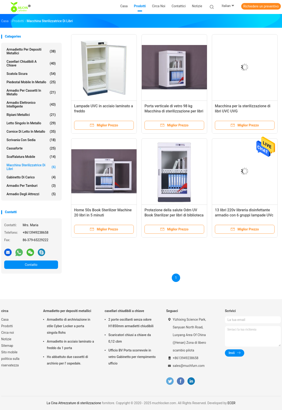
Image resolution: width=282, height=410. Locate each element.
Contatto (31, 265)
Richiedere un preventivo (261, 6)
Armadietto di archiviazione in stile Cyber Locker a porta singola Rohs (68, 326)
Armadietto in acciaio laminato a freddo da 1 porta (70, 345)
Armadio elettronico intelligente (31, 104)
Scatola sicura (31, 73)
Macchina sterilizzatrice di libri (31, 167)
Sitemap (7, 345)
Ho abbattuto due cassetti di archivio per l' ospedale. (67, 360)
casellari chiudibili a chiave (31, 63)
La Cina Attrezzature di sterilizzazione (74, 403)
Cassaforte (31, 148)
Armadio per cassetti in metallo (31, 92)
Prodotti (7, 326)
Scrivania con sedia (31, 140)
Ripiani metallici (31, 114)
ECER (231, 403)
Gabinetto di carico (31, 177)
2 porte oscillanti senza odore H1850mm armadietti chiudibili (131, 323)
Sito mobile (9, 352)
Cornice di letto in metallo (31, 131)
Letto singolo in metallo (31, 123)
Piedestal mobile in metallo (31, 82)
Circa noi (7, 332)
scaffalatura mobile (31, 156)
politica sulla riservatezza (10, 362)
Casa (5, 319)
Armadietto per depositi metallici (31, 51)
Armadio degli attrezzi (31, 194)
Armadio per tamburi (31, 185)
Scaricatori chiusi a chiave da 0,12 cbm (129, 338)
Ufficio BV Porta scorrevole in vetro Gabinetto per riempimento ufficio (132, 356)
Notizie (6, 339)
